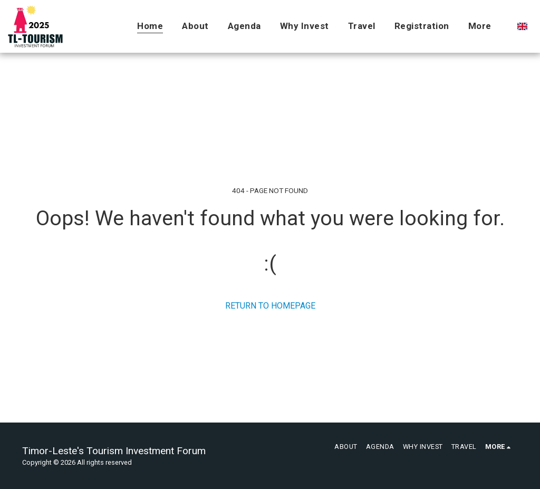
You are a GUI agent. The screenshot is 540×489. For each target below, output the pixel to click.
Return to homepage (270, 306)
